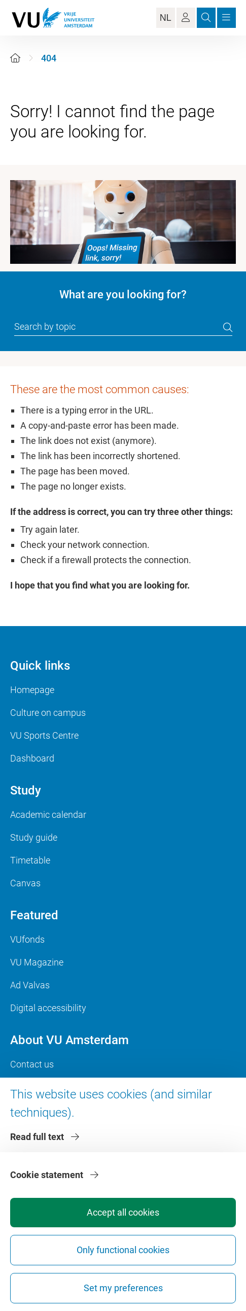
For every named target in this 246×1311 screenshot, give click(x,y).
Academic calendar (48, 814)
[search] (227, 327)
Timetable (30, 860)
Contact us (32, 1064)
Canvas (25, 883)
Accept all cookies (123, 1212)
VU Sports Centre (44, 735)
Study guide (33, 837)
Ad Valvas (30, 985)
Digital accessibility (48, 1008)
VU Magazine (36, 962)
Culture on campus (48, 712)
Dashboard (32, 758)
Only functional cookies (123, 1250)
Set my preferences (123, 1288)
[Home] (15, 58)
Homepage (32, 689)
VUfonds (27, 939)
